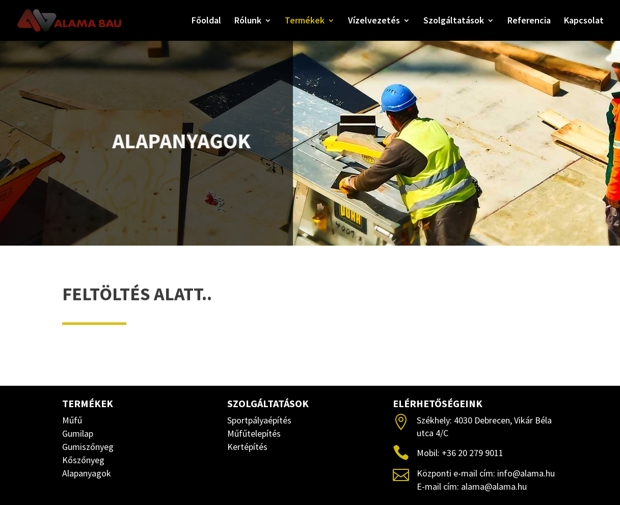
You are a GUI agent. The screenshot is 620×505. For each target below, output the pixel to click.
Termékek (305, 21)
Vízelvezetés (374, 21)
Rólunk (247, 21)
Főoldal (206, 21)
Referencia (529, 21)
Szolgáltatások (453, 21)
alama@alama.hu (494, 486)
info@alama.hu (526, 473)
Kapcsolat (584, 21)
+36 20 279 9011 (472, 453)
